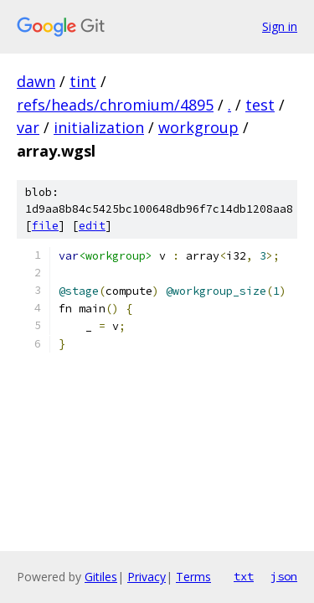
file (45, 226)
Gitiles (101, 577)
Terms (193, 577)
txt (244, 576)
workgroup (198, 127)
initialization (99, 127)
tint (82, 81)
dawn (36, 81)
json (283, 576)
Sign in (279, 26)
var (28, 127)
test (260, 105)
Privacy (146, 577)
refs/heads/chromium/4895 (115, 105)
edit (92, 226)
